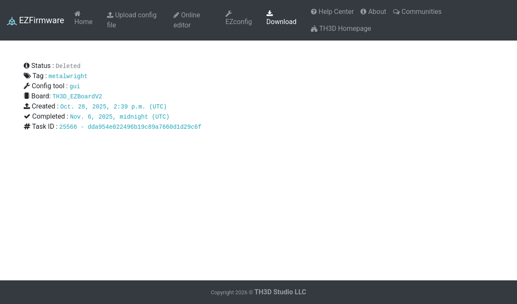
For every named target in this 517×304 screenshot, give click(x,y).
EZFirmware (35, 20)
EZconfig (239, 18)
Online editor (186, 20)
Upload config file (132, 20)
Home (83, 18)
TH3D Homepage (341, 28)
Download (282, 18)
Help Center (332, 12)
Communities (417, 12)
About (373, 12)
